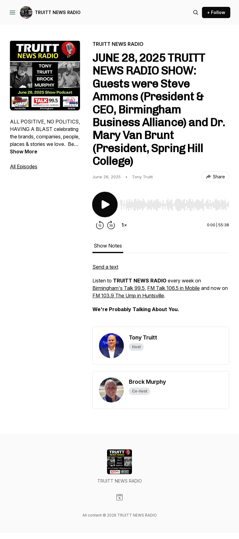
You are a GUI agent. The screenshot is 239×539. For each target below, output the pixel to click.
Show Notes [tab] (108, 246)
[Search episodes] (195, 12)
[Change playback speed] (124, 225)
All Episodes (23, 166)
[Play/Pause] (104, 204)
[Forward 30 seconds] (111, 225)
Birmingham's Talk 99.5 (118, 288)
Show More (23, 151)
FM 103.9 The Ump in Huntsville (128, 295)
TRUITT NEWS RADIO (58, 12)
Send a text (105, 267)
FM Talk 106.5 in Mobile (173, 288)
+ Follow (216, 12)
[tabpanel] (160, 295)
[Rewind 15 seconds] (100, 225)
